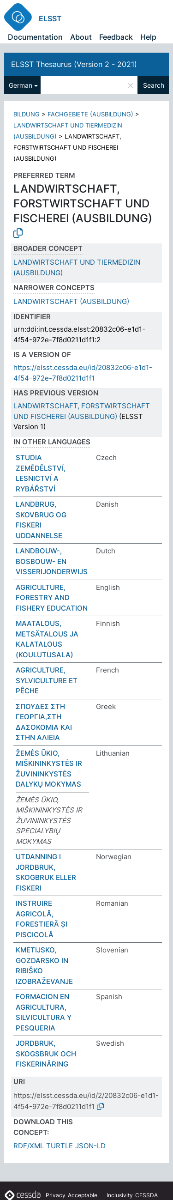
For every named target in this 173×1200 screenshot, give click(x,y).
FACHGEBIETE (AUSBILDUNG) (90, 114)
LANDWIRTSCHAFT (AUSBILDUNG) (71, 301)
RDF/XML (28, 1145)
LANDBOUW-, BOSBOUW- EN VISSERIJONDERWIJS (52, 561)
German (20, 85)
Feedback (116, 37)
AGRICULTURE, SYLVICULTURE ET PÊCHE (47, 680)
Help (148, 37)
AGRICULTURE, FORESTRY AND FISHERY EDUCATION (52, 597)
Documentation (35, 37)
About (81, 37)
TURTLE (59, 1145)
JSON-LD (90, 1145)
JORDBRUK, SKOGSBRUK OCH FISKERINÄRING (46, 1053)
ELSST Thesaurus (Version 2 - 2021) (74, 64)
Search (153, 85)
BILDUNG (26, 114)
